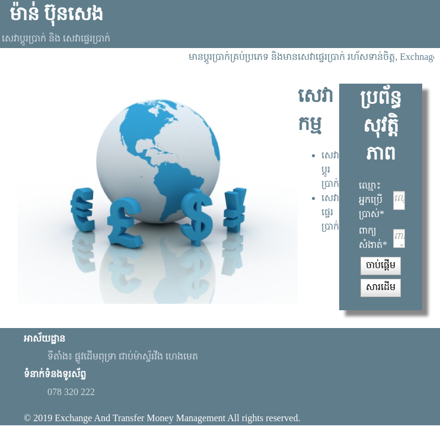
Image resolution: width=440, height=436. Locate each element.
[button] (380, 266)
